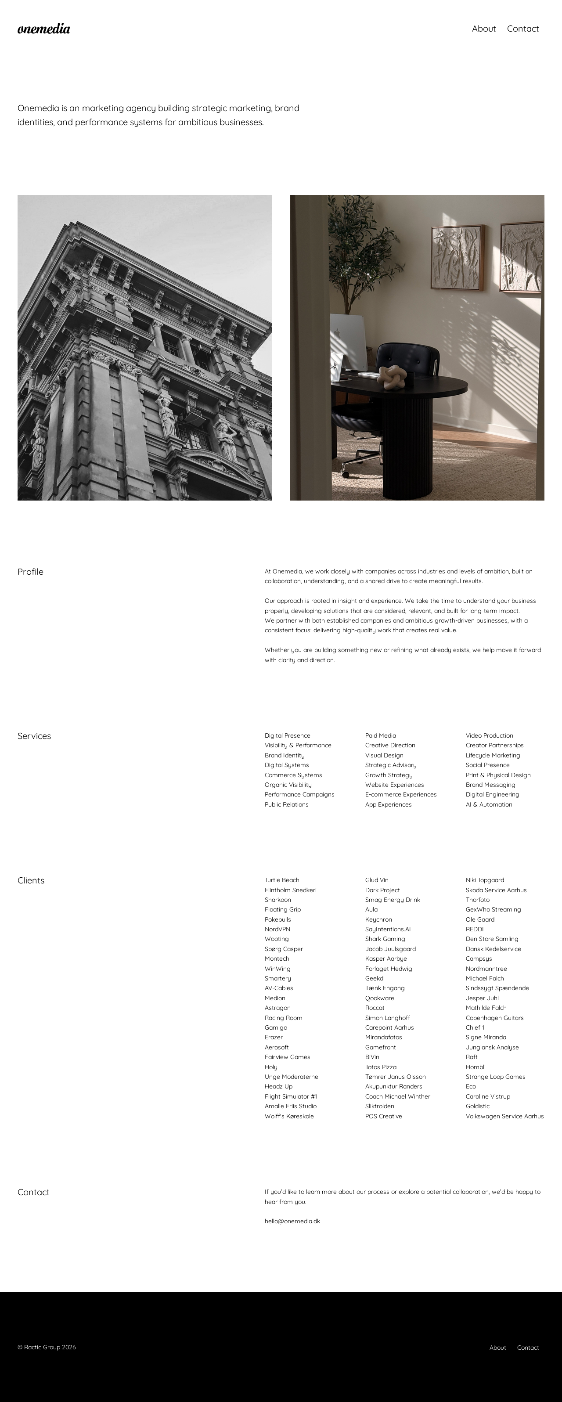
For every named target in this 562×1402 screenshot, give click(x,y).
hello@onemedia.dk (292, 1221)
